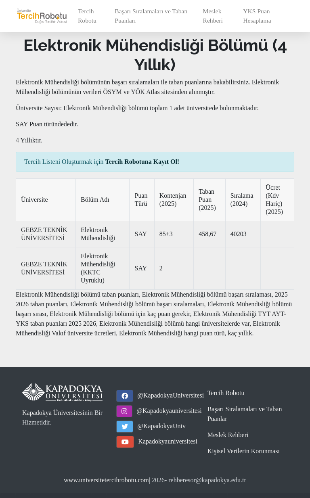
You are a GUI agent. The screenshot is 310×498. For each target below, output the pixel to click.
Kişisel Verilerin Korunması (243, 451)
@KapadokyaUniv (161, 426)
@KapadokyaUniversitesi (170, 395)
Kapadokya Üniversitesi (53, 412)
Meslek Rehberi (213, 16)
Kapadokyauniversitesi (167, 441)
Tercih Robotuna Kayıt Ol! (142, 161)
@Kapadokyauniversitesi (168, 410)
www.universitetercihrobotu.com (106, 480)
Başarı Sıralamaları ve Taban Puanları (151, 16)
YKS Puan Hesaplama (257, 16)
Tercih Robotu (87, 16)
